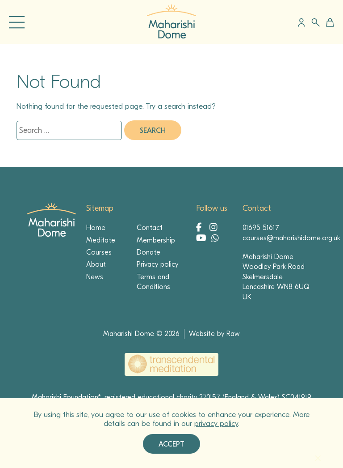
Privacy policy (157, 264)
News (94, 277)
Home (95, 228)
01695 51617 (261, 228)
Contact (150, 228)
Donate (148, 252)
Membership (156, 240)
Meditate (100, 240)
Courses (99, 252)
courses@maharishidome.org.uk (291, 238)
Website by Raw (214, 334)
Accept (171, 444)
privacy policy (216, 423)
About (96, 264)
